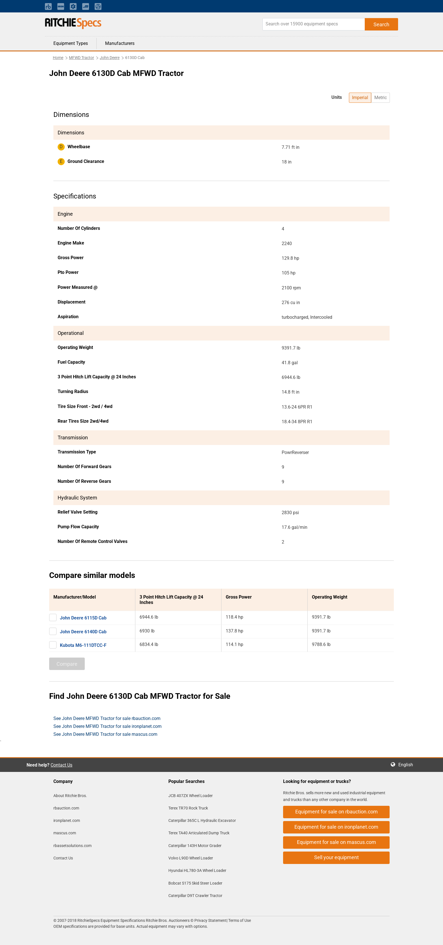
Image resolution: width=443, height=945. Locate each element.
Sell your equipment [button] (336, 857)
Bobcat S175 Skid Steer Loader (195, 883)
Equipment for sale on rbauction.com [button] (336, 812)
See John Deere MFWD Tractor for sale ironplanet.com (107, 726)
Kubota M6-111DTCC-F (83, 645)
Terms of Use (239, 920)
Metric (380, 97)
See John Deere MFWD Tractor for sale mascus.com (105, 734)
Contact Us (61, 765)
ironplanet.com (66, 820)
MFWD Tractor (81, 57)
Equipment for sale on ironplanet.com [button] (336, 827)
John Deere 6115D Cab (83, 618)
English (407, 764)
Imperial (360, 97)
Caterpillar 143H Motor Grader (195, 845)
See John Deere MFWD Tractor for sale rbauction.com (106, 718)
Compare (67, 664)
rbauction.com (66, 808)
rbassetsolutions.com (72, 845)
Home (58, 57)
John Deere (110, 57)
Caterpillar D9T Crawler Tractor (195, 895)
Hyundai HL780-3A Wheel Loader (197, 870)
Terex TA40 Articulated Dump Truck (198, 833)
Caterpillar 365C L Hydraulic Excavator (202, 820)
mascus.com (64, 833)
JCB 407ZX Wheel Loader (190, 795)
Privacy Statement (210, 920)
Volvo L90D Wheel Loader (190, 858)
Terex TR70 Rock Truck (188, 808)
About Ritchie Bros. (70, 795)
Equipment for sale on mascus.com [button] (336, 842)
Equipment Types (70, 43)
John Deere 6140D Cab (83, 631)
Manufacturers (119, 43)
